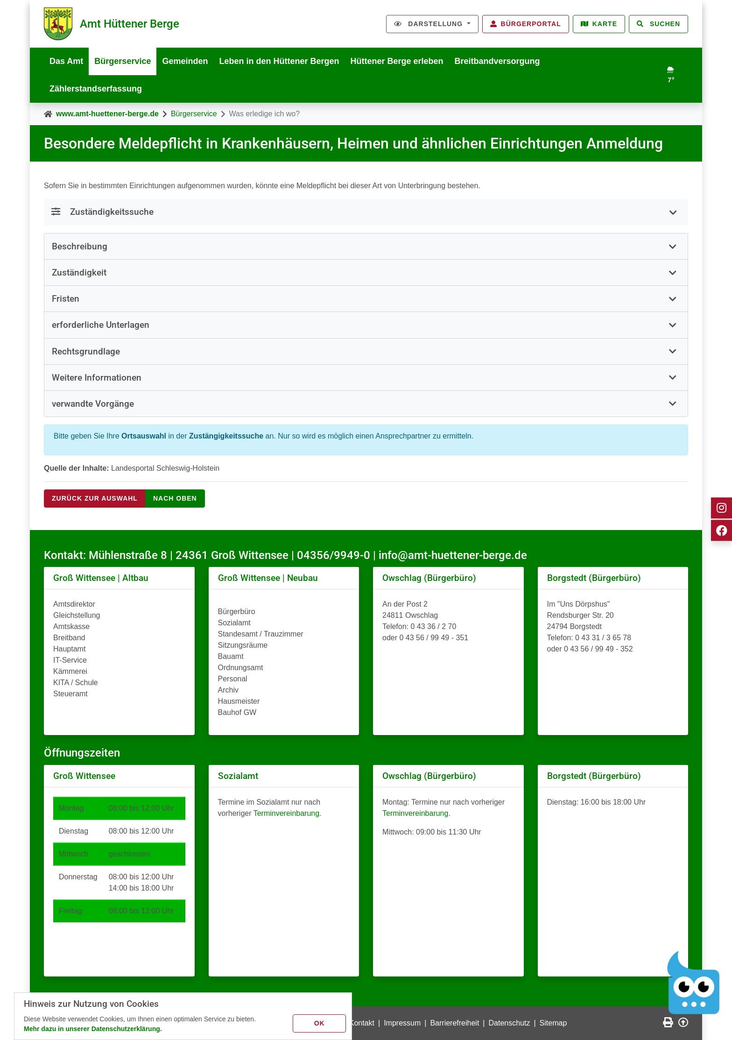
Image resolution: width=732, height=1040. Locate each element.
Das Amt (66, 61)
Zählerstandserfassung (95, 88)
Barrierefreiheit (454, 1023)
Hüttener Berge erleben (397, 61)
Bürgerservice (122, 61)
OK (319, 1023)
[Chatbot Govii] (693, 983)
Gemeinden (185, 61)
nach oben (175, 498)
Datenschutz (509, 1023)
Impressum (402, 1023)
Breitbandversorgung (497, 61)
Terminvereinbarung (286, 813)
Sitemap (553, 1023)
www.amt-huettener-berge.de (107, 114)
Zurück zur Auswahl (95, 498)
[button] (366, 246)
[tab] (366, 246)
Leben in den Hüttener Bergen (279, 61)
